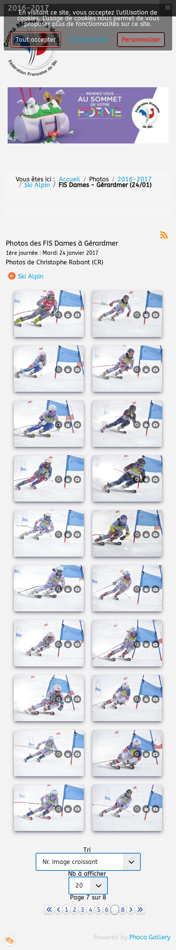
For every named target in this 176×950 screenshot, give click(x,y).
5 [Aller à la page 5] (99, 909)
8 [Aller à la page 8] (123, 909)
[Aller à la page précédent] (58, 910)
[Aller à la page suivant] (131, 910)
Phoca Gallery (149, 937)
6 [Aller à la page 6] (107, 909)
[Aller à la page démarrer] (49, 910)
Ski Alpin (30, 276)
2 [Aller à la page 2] (75, 909)
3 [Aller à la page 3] (83, 909)
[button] (9, 940)
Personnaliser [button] (141, 39)
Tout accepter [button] (36, 39)
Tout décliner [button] (89, 39)
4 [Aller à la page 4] (91, 909)
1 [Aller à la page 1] (66, 909)
